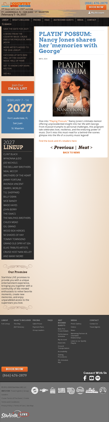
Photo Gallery (76, 324)
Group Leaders (38, 330)
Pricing (37, 20)
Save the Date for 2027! (15, 28)
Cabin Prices (37, 324)
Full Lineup (5, 324)
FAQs (47, 20)
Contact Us (94, 324)
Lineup (5, 20)
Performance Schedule (63, 335)
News (73, 330)
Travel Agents (95, 327)
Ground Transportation (63, 347)
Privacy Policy (6, 405)
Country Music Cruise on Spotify (97, 378)
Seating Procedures (62, 356)
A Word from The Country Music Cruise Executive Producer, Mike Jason (17, 38)
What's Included (21, 20)
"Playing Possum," (58, 121)
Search (6, 24)
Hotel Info (61, 343)
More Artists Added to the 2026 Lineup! (16, 48)
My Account (96, 12)
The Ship (17, 324)
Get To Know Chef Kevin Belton (16, 67)
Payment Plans (38, 327)
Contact (91, 20)
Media (80, 20)
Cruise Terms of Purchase (11, 398)
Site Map (30, 405)
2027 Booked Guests (63, 20)
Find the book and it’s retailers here (58, 140)
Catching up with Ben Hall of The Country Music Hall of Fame (15, 58)
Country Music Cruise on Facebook (85, 378)
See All (7, 73)
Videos (73, 327)
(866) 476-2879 (15, 375)
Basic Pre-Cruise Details (63, 330)
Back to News (71, 152)
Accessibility (62, 351)
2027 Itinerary (19, 327)
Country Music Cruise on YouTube (91, 378)
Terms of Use (19, 405)
